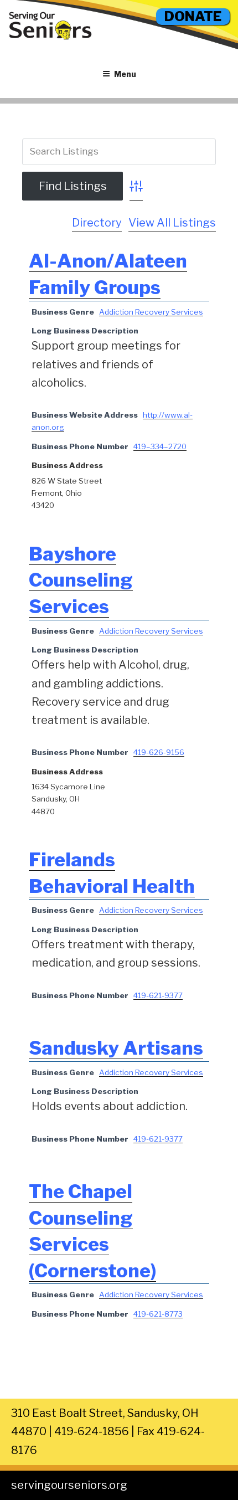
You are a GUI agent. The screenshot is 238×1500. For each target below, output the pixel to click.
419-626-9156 (158, 752)
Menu (119, 74)
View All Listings (172, 222)
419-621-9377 (158, 995)
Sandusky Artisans (116, 1047)
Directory (97, 222)
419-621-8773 (158, 1313)
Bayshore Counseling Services (81, 580)
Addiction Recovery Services (151, 311)
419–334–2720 (160, 446)
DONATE (192, 16)
